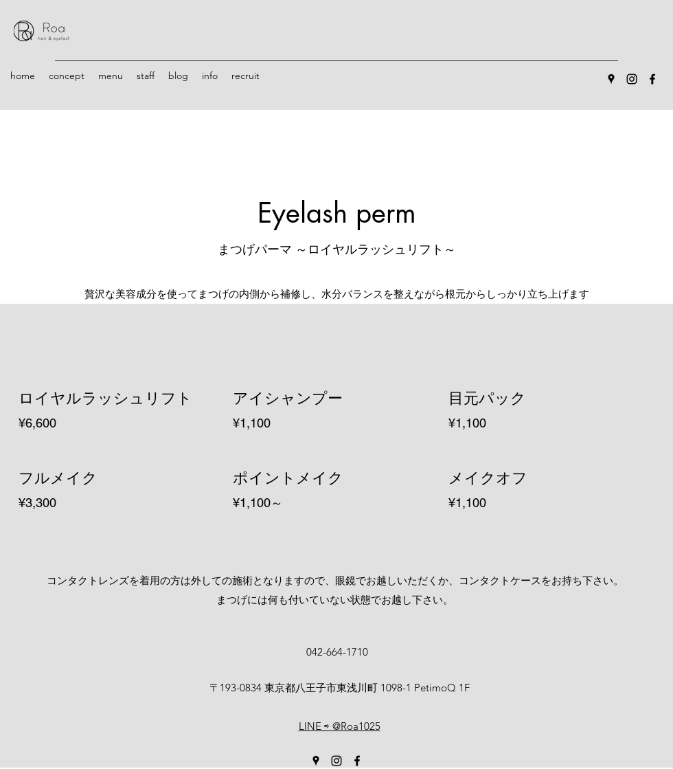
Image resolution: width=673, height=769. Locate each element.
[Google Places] (611, 79)
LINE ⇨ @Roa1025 (339, 726)
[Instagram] (632, 79)
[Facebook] (652, 79)
